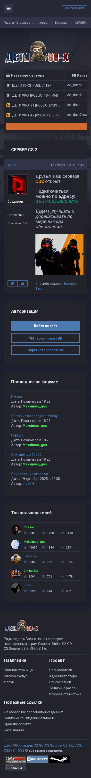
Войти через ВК (45, 338)
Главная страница (17, 22)
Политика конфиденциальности (29, 718)
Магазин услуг (15, 676)
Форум (43, 22)
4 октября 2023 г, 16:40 (66, 165)
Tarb (38, 288)
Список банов (60, 682)
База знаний (14, 730)
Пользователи (60, 670)
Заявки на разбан (63, 688)
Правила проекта (18, 724)
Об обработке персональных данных (33, 712)
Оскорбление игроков (29, 474)
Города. (18, 435)
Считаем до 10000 (26, 455)
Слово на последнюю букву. (34, 416)
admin (12, 164)
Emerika (70, 284)
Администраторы (63, 676)
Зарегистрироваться (45, 350)
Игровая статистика (65, 694)
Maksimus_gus (35, 406)
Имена (16, 397)
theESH (28, 483)
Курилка (61, 22)
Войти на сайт (74, 8)
